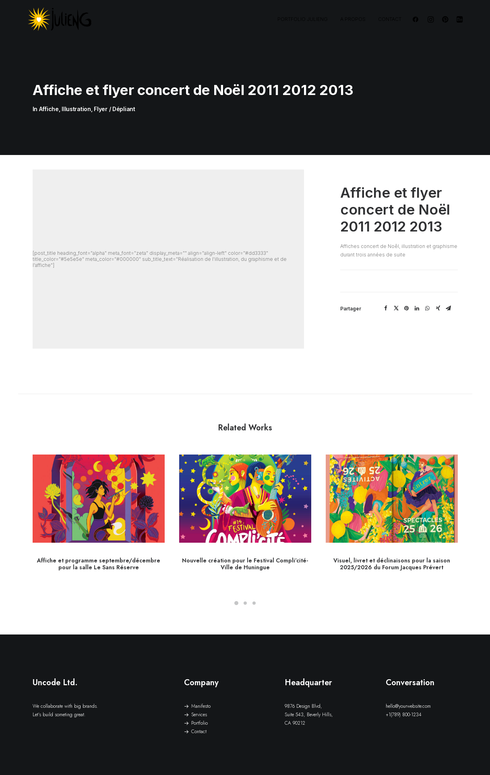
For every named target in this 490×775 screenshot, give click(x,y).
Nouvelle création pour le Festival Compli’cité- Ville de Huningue (245, 543)
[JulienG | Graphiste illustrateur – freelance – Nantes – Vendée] (60, 19)
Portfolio (199, 702)
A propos (353, 19)
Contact (389, 19)
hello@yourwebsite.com (408, 685)
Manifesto (201, 685)
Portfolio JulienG (302, 19)
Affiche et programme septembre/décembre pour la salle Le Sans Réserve (98, 543)
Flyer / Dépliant (114, 98)
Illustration (76, 98)
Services (199, 694)
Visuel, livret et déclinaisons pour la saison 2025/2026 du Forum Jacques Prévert (391, 543)
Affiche (49, 98)
